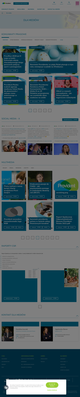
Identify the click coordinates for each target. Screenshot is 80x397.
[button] (6, 387)
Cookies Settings (52, 390)
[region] (36, 387)
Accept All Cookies (52, 385)
